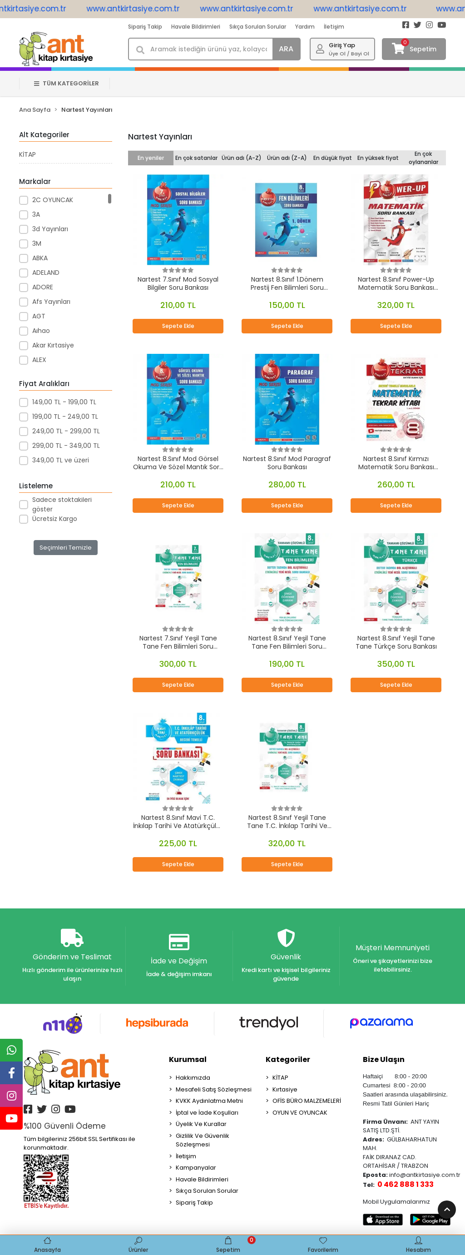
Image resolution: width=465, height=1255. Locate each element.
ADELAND (45, 272)
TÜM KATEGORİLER (66, 83)
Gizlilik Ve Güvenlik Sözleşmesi (202, 1140)
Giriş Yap (342, 45)
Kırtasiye (284, 1089)
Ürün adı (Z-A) (287, 158)
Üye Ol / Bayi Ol (349, 53)
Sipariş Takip (145, 26)
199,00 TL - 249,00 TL (65, 416)
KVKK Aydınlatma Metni (209, 1100)
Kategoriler (288, 1059)
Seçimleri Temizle (66, 547)
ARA (286, 49)
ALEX (39, 359)
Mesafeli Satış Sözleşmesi (214, 1089)
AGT (38, 316)
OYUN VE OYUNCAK (299, 1112)
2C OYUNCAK (52, 199)
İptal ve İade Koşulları (207, 1112)
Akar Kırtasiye (53, 345)
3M (36, 243)
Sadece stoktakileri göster (62, 504)
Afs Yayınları (51, 301)
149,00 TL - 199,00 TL (64, 402)
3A (36, 214)
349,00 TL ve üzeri (60, 460)
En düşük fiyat (332, 158)
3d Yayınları (50, 228)
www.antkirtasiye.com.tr (149, 8)
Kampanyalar (196, 1167)
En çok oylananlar (423, 158)
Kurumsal (188, 1059)
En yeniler (151, 158)
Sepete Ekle (178, 326)
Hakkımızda (193, 1077)
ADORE (42, 287)
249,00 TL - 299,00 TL (66, 431)
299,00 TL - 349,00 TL (66, 445)
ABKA (40, 258)
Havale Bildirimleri (195, 26)
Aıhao (41, 330)
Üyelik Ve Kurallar (201, 1124)
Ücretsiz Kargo (54, 518)
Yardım (305, 26)
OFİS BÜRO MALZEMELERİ (306, 1100)
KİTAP (27, 154)
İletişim (334, 26)
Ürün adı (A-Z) (242, 158)
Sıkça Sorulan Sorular (257, 26)
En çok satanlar (196, 158)
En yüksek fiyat (378, 158)
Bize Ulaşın (384, 1059)
